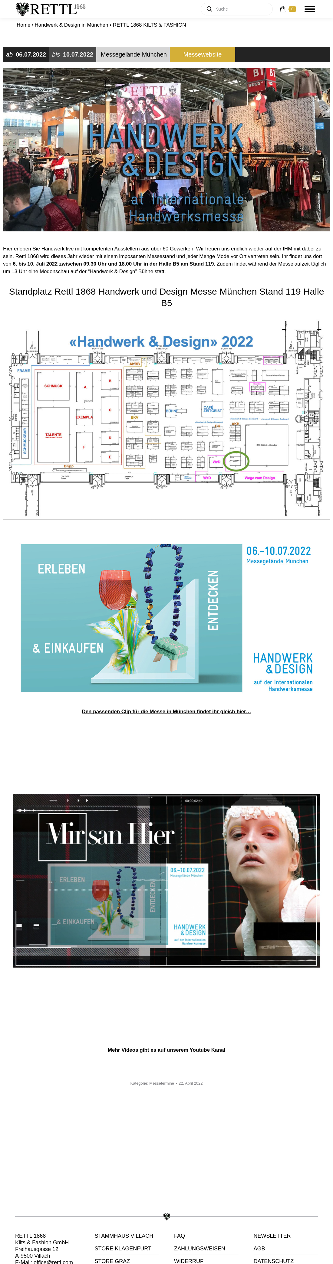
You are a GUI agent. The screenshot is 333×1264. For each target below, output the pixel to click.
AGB (259, 1249)
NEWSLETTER (272, 1236)
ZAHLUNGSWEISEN (199, 1249)
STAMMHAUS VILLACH (124, 1236)
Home (23, 25)
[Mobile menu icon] (310, 9)
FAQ (179, 1236)
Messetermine (161, 1083)
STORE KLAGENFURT (123, 1249)
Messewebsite (202, 54)
